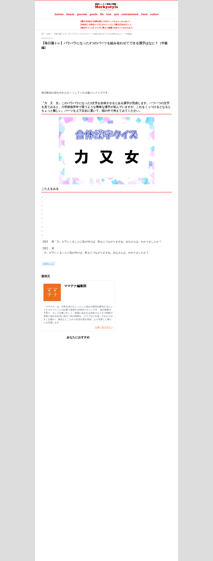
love (108, 14)
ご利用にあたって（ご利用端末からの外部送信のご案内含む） (115, 508)
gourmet (82, 14)
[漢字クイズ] (48, 263)
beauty (70, 14)
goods (93, 14)
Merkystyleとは (74, 508)
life (102, 14)
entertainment (130, 14)
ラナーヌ (119, 513)
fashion (59, 14)
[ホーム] (43, 34)
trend (144, 14)
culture (154, 14)
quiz (116, 14)
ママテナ (108, 513)
